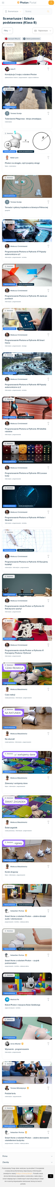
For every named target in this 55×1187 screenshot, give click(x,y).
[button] (27, 1156)
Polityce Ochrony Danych (24, 1173)
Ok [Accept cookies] (51, 1176)
